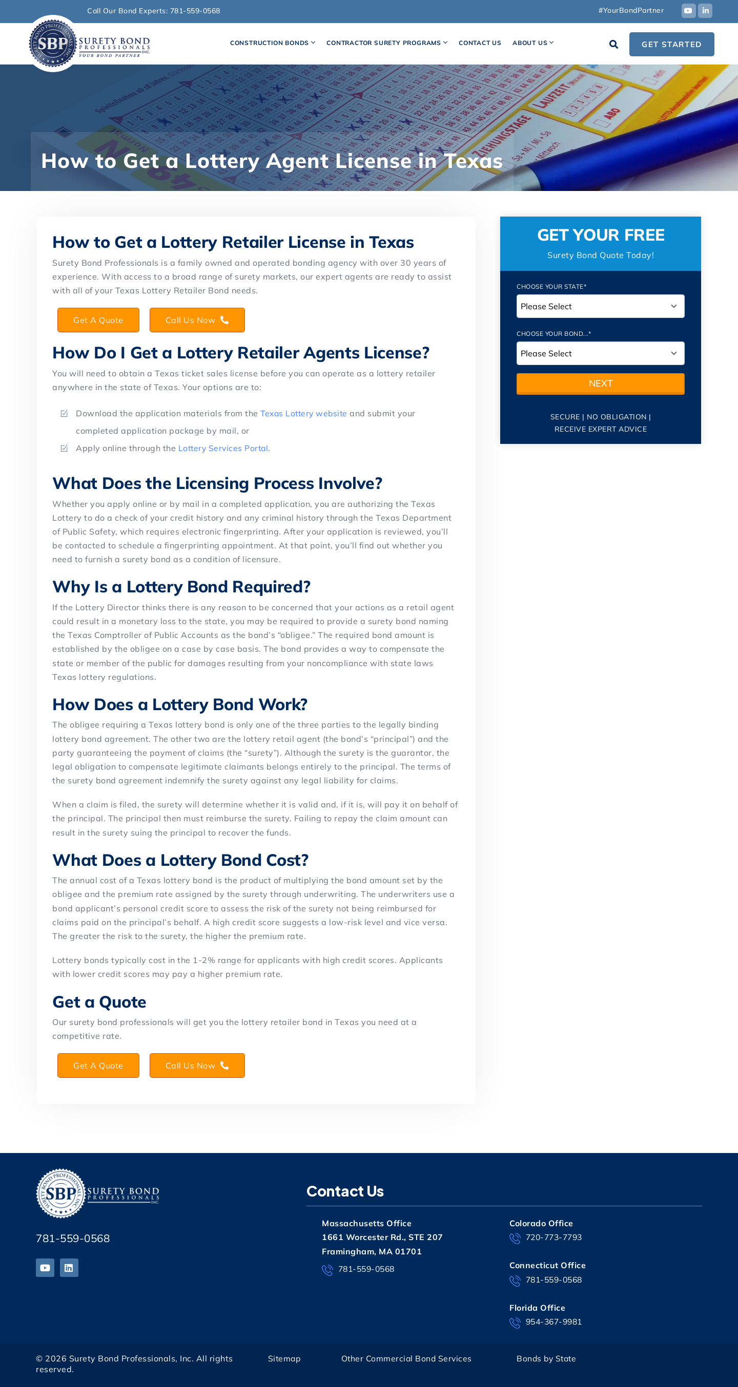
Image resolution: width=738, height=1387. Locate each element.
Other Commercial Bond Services (407, 1358)
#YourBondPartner (631, 10)
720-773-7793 (548, 1238)
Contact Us (480, 43)
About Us (529, 43)
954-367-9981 (548, 1322)
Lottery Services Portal (225, 448)
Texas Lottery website (306, 413)
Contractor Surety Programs (383, 43)
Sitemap (285, 1358)
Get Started (672, 44)
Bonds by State (548, 1358)
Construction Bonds (269, 43)
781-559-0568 (195, 10)
